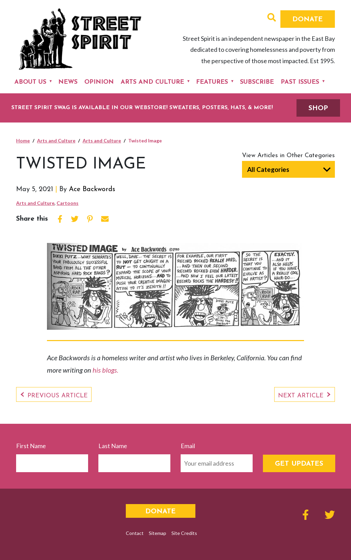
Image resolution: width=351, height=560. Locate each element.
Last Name (112, 446)
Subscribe (257, 82)
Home (23, 140)
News (67, 82)
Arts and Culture (152, 82)
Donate (307, 19)
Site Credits (184, 533)
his (97, 370)
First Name (31, 446)
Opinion (99, 82)
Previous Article (57, 396)
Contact (135, 533)
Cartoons (67, 203)
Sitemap (157, 533)
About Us (30, 82)
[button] (271, 18)
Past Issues (300, 82)
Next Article (301, 396)
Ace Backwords (92, 189)
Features (212, 82)
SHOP (318, 108)
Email (188, 446)
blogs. (110, 370)
